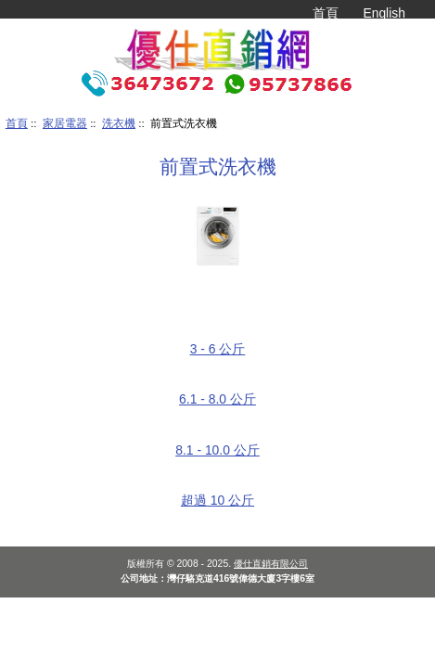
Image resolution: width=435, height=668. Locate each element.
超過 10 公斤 (217, 493)
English (384, 13)
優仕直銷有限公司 (271, 564)
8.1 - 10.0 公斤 (217, 443)
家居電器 (65, 123)
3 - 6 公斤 (218, 342)
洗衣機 (118, 123)
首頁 (326, 13)
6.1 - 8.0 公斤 (217, 392)
